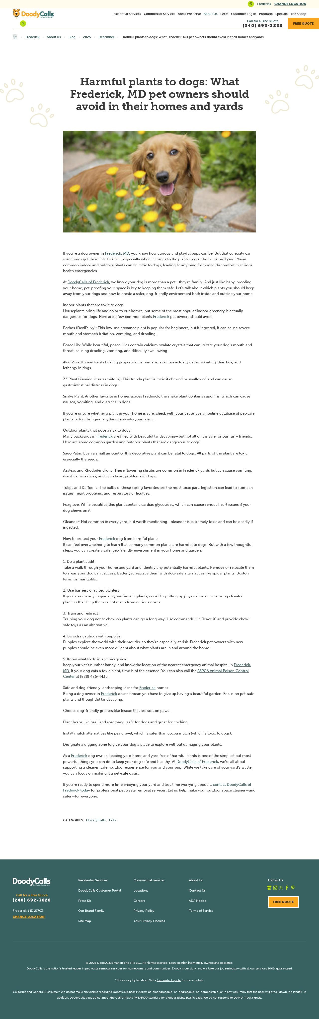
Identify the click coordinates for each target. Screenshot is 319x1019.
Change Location (290, 4)
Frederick (32, 37)
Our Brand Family (91, 910)
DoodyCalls (96, 820)
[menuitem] (126, 13)
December (106, 37)
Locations (141, 890)
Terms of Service (201, 910)
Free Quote (303, 23)
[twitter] (281, 888)
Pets (112, 820)
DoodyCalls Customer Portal (99, 890)
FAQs (224, 14)
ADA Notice (197, 901)
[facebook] (287, 888)
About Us (211, 14)
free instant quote (169, 980)
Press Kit (84, 901)
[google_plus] (269, 888)
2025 (87, 37)
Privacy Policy (144, 910)
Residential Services (126, 14)
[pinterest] (293, 888)
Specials (281, 14)
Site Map (84, 921)
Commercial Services (159, 14)
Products (266, 14)
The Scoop (298, 14)
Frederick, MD (117, 253)
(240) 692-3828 (32, 900)
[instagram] (275, 888)
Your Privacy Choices (149, 921)
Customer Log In (243, 14)
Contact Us (197, 890)
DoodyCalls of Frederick (88, 282)
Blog (72, 37)
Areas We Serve (189, 14)
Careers (139, 901)
